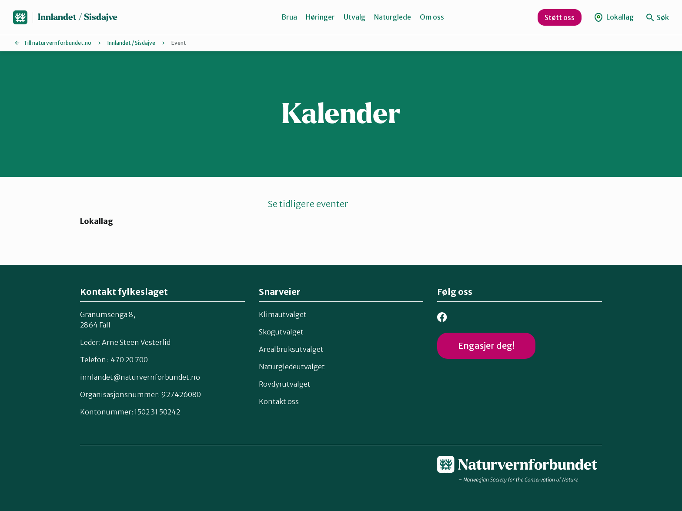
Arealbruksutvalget (291, 348)
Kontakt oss (279, 401)
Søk (657, 17)
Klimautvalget (283, 314)
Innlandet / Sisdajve (77, 17)
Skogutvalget (281, 331)
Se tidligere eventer (308, 203)
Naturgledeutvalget (292, 366)
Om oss (432, 17)
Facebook (442, 317)
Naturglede (392, 17)
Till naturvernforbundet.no (57, 43)
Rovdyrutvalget (285, 383)
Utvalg (354, 17)
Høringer (320, 17)
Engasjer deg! (486, 345)
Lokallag (614, 17)
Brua (289, 17)
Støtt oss (560, 17)
